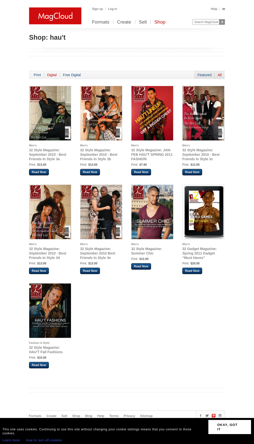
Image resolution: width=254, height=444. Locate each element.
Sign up (97, 9)
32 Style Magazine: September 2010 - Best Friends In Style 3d (47, 253)
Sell (143, 22)
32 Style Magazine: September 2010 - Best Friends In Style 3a (47, 154)
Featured (204, 75)
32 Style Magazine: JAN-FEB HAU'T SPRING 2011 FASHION (152, 154)
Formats (100, 22)
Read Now (39, 172)
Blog (88, 416)
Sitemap (146, 416)
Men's (33, 145)
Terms (114, 416)
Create (124, 22)
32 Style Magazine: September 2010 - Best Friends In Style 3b (98, 154)
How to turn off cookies (44, 440)
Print (37, 75)
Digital (52, 75)
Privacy (129, 416)
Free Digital (72, 75)
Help (214, 9)
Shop (159, 22)
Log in (112, 9)
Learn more (11, 440)
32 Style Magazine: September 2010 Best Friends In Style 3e (97, 253)
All (220, 75)
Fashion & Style (39, 342)
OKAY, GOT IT (227, 427)
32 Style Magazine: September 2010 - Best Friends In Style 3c (201, 154)
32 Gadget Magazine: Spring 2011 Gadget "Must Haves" (199, 253)
